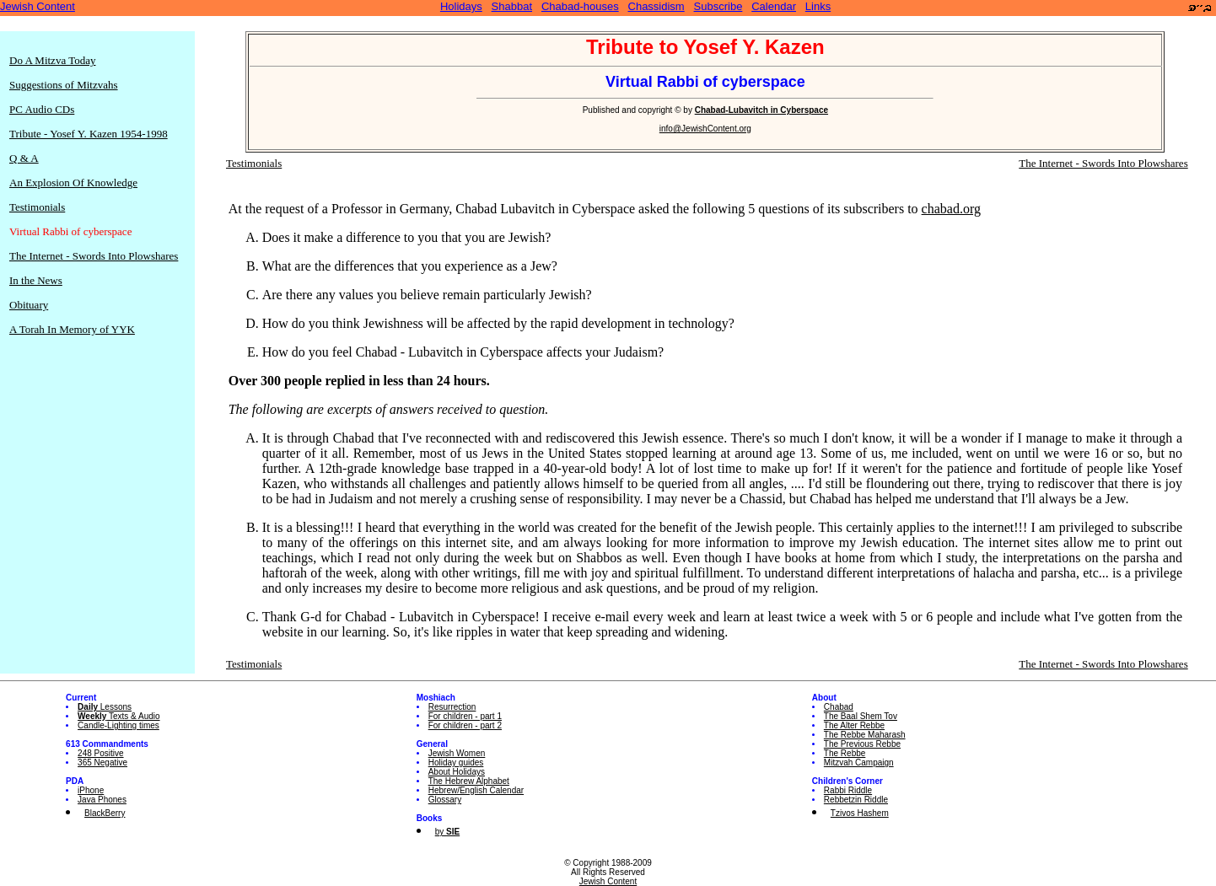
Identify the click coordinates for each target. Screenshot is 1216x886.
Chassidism (656, 6)
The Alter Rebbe (854, 725)
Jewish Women (457, 753)
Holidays (461, 6)
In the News (35, 280)
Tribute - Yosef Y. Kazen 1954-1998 (88, 133)
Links (818, 6)
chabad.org (951, 208)
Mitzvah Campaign (859, 762)
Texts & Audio (119, 716)
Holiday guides (456, 762)
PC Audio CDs (41, 109)
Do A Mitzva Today (52, 60)
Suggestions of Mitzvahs (63, 84)
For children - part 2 (465, 725)
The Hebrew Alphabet (468, 781)
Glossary (444, 799)
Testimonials (37, 207)
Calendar (773, 6)
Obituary (28, 304)
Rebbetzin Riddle (856, 799)
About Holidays (456, 771)
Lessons (105, 706)
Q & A (24, 158)
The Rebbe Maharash (865, 734)
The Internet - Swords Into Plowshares (93, 256)
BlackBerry (104, 813)
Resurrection (452, 706)
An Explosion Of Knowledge (73, 182)
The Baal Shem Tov (860, 716)
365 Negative (102, 762)
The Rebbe (844, 753)
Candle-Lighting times (118, 725)
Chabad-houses (580, 6)
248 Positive (100, 753)
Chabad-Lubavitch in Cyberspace (761, 110)
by (447, 831)
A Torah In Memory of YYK (72, 329)
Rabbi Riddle (848, 790)
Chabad (838, 706)
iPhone (91, 790)
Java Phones (102, 799)
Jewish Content (37, 6)
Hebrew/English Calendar (476, 790)
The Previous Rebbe (862, 744)
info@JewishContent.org (705, 128)
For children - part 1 (465, 716)
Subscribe (718, 6)
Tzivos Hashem (860, 813)
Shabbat (512, 6)
